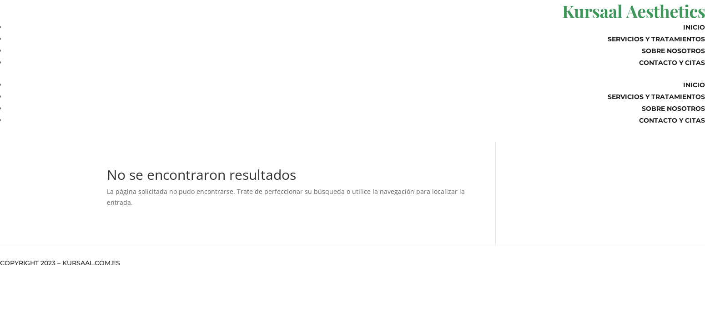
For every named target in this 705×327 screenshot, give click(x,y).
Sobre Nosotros (673, 51)
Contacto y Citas (672, 63)
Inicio (694, 27)
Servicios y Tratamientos (656, 39)
